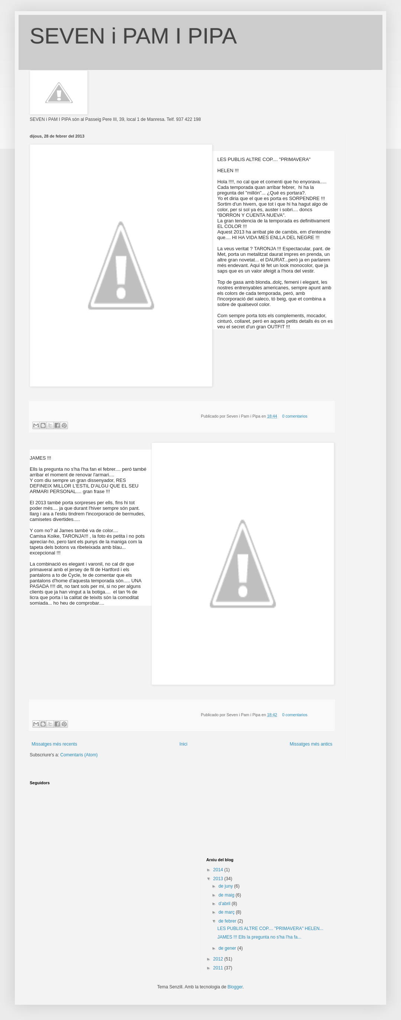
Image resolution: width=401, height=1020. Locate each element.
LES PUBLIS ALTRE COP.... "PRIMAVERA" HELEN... (270, 928)
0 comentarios (294, 416)
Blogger (235, 987)
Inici (183, 744)
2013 (218, 878)
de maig (226, 895)
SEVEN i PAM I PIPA (133, 35)
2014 (218, 869)
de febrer (227, 921)
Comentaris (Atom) (79, 754)
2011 (218, 968)
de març (227, 912)
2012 (218, 959)
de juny (226, 886)
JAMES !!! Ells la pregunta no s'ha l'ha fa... (259, 937)
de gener (227, 948)
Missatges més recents (54, 744)
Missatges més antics (311, 744)
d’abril (224, 903)
